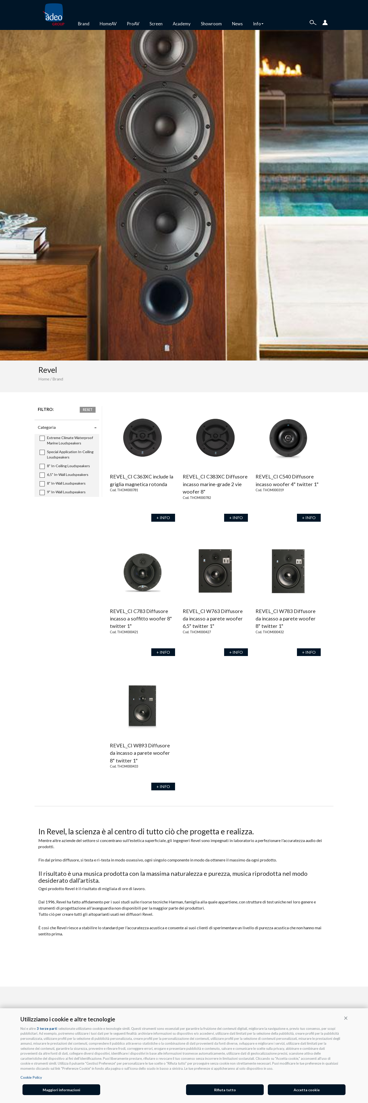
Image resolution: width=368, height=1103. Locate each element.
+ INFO (163, 517)
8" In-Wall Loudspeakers (63, 483)
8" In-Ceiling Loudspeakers (65, 466)
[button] (346, 1018)
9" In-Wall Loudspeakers (63, 492)
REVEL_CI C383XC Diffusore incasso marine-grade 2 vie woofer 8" (215, 484)
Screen (156, 23)
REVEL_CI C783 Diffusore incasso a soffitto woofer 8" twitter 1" (141, 618)
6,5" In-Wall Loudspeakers (64, 475)
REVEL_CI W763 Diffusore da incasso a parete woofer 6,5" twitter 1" (213, 618)
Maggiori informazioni (61, 1090)
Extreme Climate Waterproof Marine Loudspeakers (66, 440)
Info (258, 23)
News (237, 23)
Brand (83, 23)
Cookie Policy (31, 1077)
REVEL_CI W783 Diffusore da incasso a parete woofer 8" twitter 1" (286, 618)
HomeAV (108, 23)
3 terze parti (47, 1028)
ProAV (133, 23)
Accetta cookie (307, 1090)
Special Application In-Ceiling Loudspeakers (67, 454)
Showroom (211, 23)
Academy (182, 23)
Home (43, 378)
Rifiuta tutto (225, 1090)
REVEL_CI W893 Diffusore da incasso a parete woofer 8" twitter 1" (140, 752)
